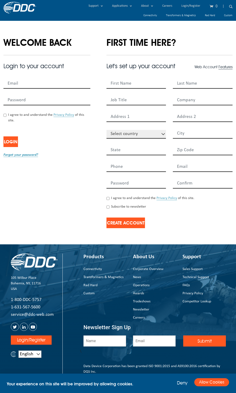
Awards (138, 293)
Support (95, 6)
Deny (174, 383)
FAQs (186, 285)
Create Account (134, 223)
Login (18, 141)
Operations (141, 285)
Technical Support (196, 277)
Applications (122, 6)
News (137, 277)
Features (225, 67)
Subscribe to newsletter (128, 207)
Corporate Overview (148, 269)
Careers (167, 6)
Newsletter (141, 309)
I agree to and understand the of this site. (46, 117)
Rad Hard (210, 15)
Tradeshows (141, 301)
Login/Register (190, 6)
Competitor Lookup (197, 301)
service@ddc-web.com (32, 314)
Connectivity (150, 15)
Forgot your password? (20, 155)
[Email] (154, 341)
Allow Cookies (208, 383)
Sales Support (193, 269)
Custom (228, 15)
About (147, 6)
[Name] (104, 341)
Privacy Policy (63, 115)
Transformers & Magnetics (181, 15)
